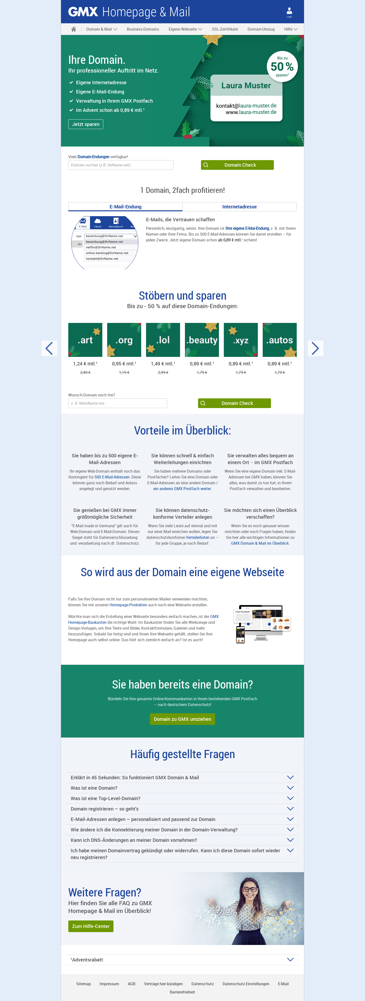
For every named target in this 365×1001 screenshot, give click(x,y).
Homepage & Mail (146, 11)
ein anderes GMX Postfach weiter (182, 488)
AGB (131, 983)
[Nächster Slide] (315, 348)
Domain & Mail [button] (102, 29)
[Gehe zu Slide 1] (125, 206)
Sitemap (83, 983)
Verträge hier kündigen (163, 983)
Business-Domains (143, 29)
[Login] (289, 11)
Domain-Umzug (261, 29)
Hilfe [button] (291, 29)
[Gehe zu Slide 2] (239, 206)
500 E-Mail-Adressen (112, 477)
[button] (85, 124)
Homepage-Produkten (128, 604)
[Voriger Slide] (49, 348)
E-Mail (283, 983)
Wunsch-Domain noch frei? (91, 395)
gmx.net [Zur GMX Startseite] (83, 11)
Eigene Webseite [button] (186, 29)
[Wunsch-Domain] (121, 165)
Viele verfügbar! (98, 156)
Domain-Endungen (93, 156)
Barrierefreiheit (182, 992)
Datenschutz (202, 983)
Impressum (109, 983)
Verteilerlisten (197, 537)
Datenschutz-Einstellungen (246, 983)
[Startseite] (73, 29)
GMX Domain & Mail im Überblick (260, 543)
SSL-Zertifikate (225, 29)
